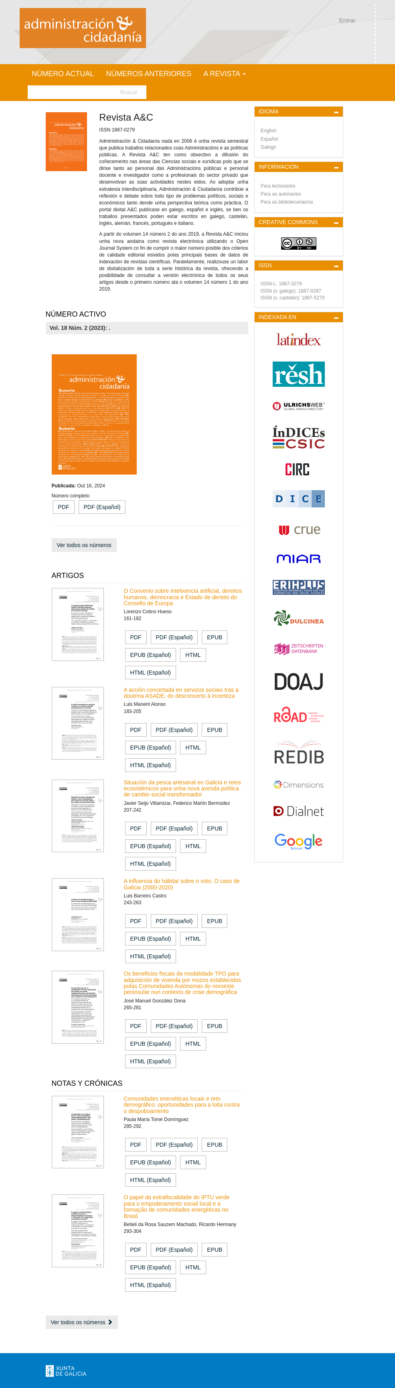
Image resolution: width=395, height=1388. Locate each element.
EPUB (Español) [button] (150, 655)
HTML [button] (193, 655)
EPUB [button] (214, 637)
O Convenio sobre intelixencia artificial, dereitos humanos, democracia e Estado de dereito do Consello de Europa (183, 597)
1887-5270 (313, 298)
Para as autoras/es (281, 194)
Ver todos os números (84, 545)
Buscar (129, 92)
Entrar (347, 20)
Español (269, 139)
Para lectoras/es (278, 186)
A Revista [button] (224, 74)
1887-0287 (309, 291)
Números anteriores (148, 74)
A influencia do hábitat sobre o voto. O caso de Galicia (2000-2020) (182, 884)
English (268, 130)
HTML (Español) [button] (150, 672)
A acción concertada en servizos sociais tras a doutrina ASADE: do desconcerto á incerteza (181, 693)
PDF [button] (63, 507)
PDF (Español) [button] (102, 507)
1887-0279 (290, 284)
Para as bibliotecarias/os (287, 202)
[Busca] (73, 92)
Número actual (63, 74)
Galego (268, 147)
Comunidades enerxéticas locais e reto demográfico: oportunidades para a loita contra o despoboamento (182, 1104)
